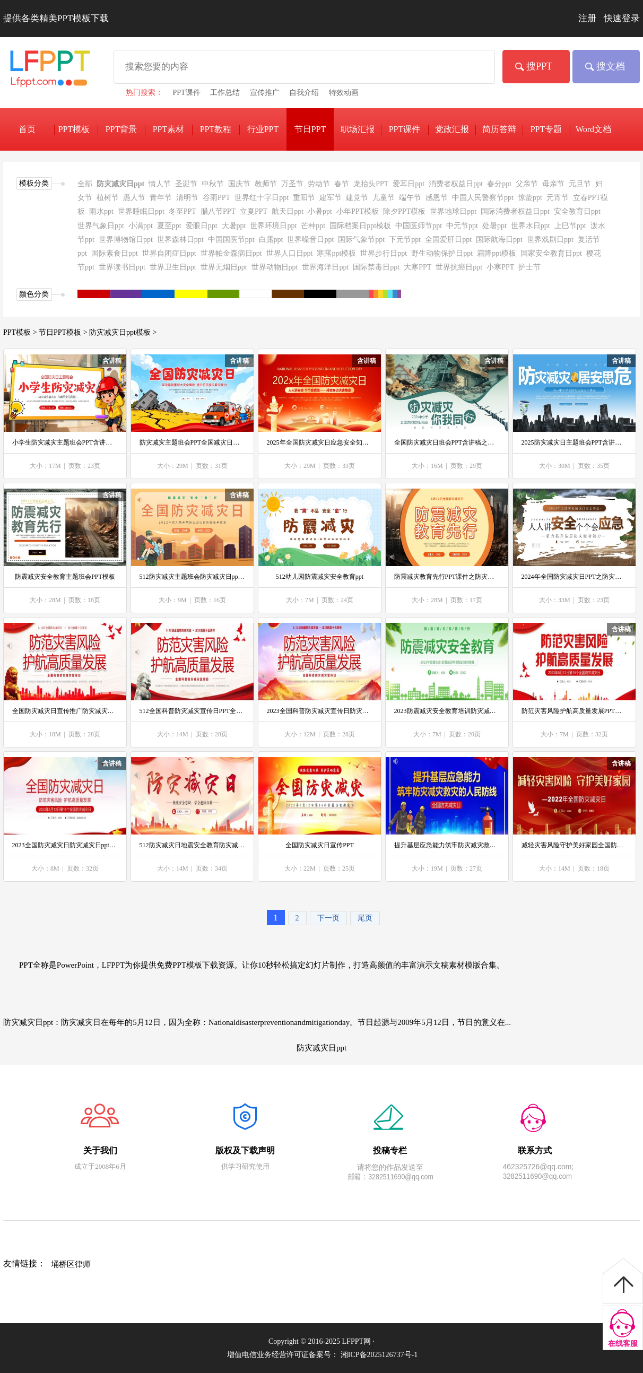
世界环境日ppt (273, 226)
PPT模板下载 (74, 131)
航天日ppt (287, 211)
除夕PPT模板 (404, 211)
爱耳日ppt (408, 184)
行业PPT (263, 129)
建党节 (357, 198)
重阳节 (304, 198)
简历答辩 (499, 129)
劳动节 (319, 184)
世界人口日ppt (289, 253)
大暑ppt (234, 226)
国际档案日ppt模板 (360, 226)
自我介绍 (304, 93)
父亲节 (527, 184)
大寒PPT (417, 267)
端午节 (410, 198)
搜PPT (539, 66)
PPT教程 (216, 129)
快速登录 (622, 18)
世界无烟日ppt (224, 267)
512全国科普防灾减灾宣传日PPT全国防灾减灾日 (193, 711)
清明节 (187, 198)
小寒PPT (500, 267)
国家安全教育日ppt (551, 253)
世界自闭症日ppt (169, 253)
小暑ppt (320, 211)
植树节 (108, 198)
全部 (84, 184)
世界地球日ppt (453, 211)
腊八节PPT (218, 211)
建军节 (330, 198)
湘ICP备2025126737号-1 (379, 1355)
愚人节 (134, 198)
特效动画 (344, 93)
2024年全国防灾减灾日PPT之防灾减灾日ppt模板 (575, 576)
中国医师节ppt (418, 226)
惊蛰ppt (530, 198)
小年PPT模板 (357, 211)
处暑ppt (494, 226)
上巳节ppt (570, 226)
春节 (341, 184)
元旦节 (580, 184)
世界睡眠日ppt (141, 211)
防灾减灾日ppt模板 (120, 332)
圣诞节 (186, 184)
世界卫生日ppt (173, 267)
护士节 (529, 267)
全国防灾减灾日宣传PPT (319, 845)
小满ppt (140, 226)
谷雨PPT (216, 198)
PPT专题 (546, 129)
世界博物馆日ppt (126, 240)
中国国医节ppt (231, 240)
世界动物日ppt (274, 267)
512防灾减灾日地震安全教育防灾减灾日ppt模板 (193, 845)
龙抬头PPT (370, 184)
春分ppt (499, 184)
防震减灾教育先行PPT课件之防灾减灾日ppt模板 (447, 576)
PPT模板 (17, 332)
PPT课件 (187, 93)
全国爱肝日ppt (448, 240)
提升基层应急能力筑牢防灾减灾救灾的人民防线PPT (447, 845)
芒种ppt (313, 226)
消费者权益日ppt (456, 184)
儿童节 (383, 198)
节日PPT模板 (60, 332)
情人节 (160, 184)
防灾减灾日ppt (120, 184)
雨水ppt (101, 211)
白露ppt (271, 240)
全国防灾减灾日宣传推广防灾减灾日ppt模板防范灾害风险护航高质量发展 (65, 711)
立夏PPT (253, 211)
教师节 (266, 184)
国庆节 (239, 184)
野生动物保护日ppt (442, 253)
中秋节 (213, 184)
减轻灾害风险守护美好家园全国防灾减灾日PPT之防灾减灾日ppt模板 (575, 845)
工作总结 (225, 93)
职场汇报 (358, 129)
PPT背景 (121, 129)
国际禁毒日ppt (376, 267)
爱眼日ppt (202, 226)
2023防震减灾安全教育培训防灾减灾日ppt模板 (447, 711)
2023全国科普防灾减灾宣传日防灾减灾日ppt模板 (320, 711)
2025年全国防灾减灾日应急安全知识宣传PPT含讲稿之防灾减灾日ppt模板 (320, 442)
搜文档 (610, 66)
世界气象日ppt (100, 226)
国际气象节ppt (361, 240)
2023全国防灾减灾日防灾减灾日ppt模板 (65, 845)
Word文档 (593, 129)
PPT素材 (169, 129)
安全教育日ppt (577, 211)
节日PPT (310, 129)
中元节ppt (462, 226)
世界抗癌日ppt (459, 267)
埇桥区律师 (71, 1264)
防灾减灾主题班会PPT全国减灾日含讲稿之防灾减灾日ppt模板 (193, 442)
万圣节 (292, 184)
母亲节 (553, 184)
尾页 (365, 918)
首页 (27, 129)
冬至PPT (182, 211)
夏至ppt (169, 226)
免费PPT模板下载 (47, 73)
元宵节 (557, 198)
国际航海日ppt (499, 240)
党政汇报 (452, 129)
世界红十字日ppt (261, 198)
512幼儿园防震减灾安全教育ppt (319, 576)
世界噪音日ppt (310, 240)
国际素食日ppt (114, 253)
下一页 (328, 918)
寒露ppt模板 (336, 253)
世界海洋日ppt (325, 267)
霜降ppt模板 (496, 253)
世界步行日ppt (383, 253)
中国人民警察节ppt (483, 198)
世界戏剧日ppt (550, 240)
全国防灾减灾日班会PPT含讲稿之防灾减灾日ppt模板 (447, 442)
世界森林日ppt (180, 240)
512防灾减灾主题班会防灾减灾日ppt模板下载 (193, 576)
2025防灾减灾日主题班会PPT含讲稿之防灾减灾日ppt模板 (575, 442)
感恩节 (436, 198)
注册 (587, 18)
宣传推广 (265, 93)
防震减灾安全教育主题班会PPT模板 (65, 576)
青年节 (161, 198)
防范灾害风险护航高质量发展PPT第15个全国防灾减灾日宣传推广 (575, 711)
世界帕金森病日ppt (231, 253)
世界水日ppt (530, 226)
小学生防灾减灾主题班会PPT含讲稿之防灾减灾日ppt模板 (65, 442)
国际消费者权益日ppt (515, 211)
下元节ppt (405, 240)
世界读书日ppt (122, 267)
